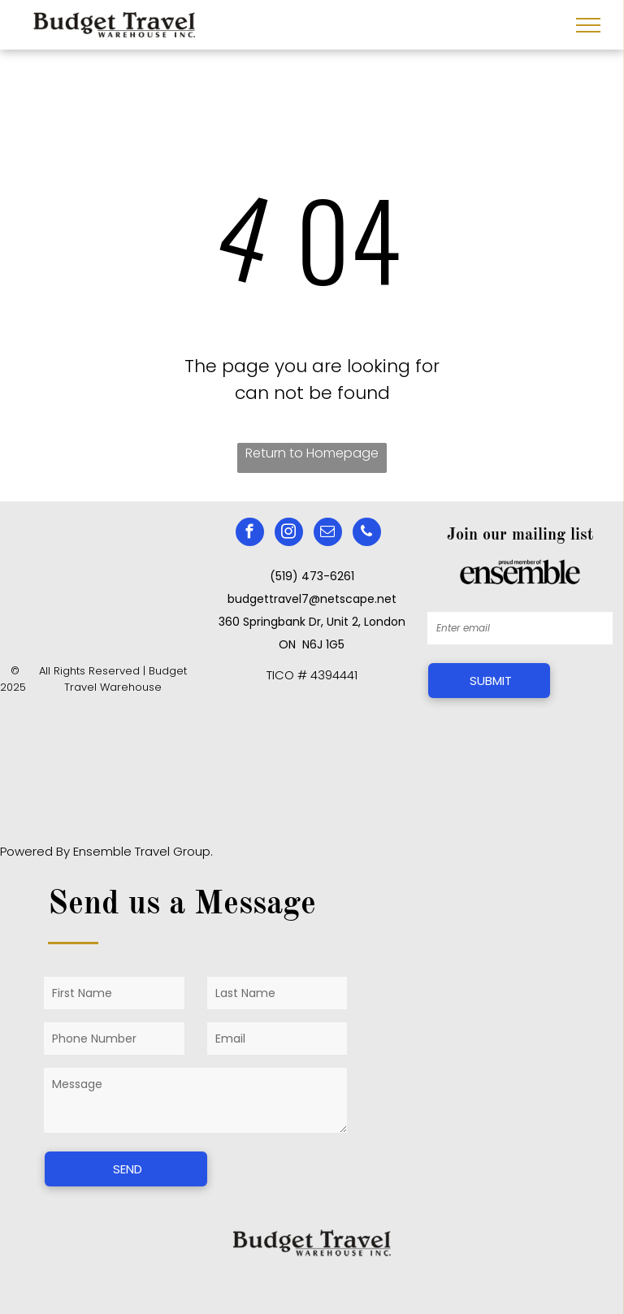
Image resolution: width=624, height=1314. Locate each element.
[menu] (588, 25)
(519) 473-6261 (312, 576)
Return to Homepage (312, 453)
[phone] (367, 534)
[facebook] (250, 534)
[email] (328, 534)
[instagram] (289, 534)
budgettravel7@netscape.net (312, 599)
